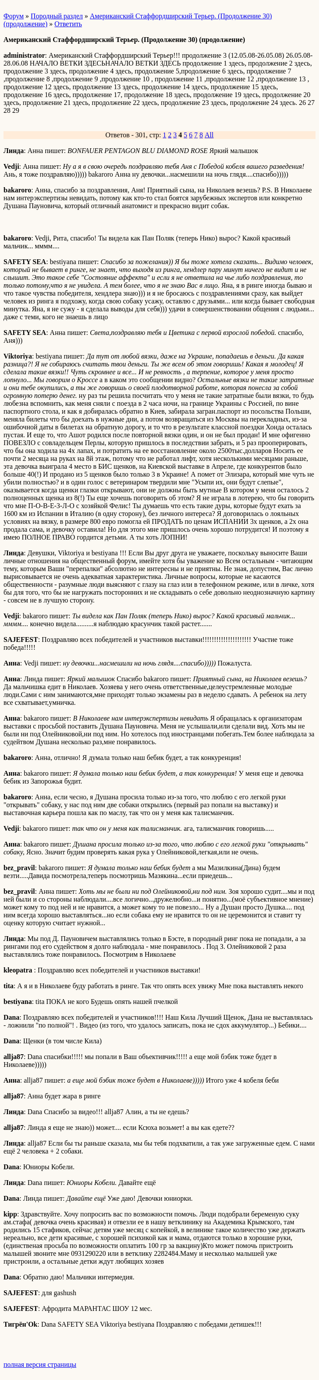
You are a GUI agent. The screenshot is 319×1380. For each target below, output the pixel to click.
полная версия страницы (39, 1364)
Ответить (68, 24)
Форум (13, 16)
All (209, 135)
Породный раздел (56, 16)
